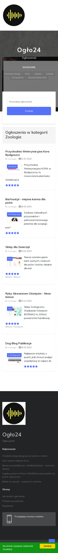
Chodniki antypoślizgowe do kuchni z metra (24, 456)
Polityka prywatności (13, 501)
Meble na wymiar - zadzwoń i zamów (21, 481)
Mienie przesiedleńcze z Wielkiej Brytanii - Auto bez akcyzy (28, 467)
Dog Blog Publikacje (18, 343)
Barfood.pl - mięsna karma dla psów (25, 200)
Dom (27, 74)
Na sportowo (17, 77)
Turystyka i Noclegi (12, 74)
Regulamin (7, 505)
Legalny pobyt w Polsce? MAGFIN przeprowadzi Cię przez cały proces (28, 475)
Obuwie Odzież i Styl (37, 77)
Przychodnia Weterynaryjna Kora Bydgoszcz (27, 153)
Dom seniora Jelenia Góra (15, 460)
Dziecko (38, 74)
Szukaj (29, 110)
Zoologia (10, 159)
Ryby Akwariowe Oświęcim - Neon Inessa (28, 295)
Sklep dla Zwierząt (17, 247)
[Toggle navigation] (51, 15)
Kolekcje (49, 74)
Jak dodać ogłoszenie (13, 496)
